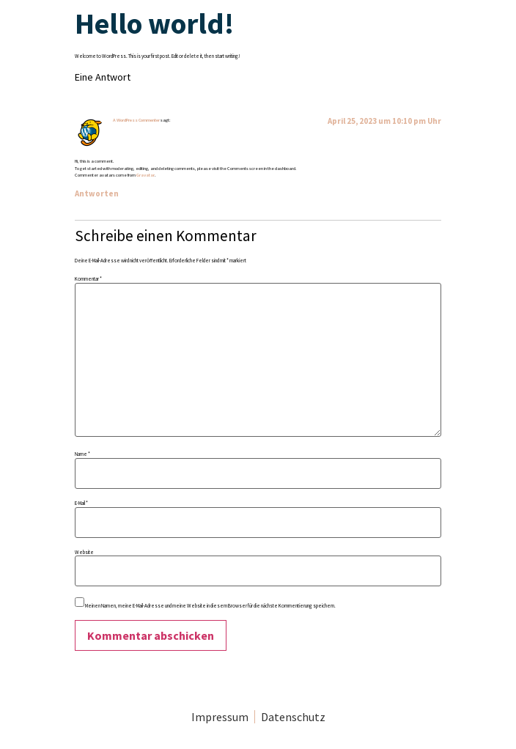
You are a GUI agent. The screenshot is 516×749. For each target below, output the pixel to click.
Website (84, 552)
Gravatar (145, 175)
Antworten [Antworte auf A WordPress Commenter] (97, 193)
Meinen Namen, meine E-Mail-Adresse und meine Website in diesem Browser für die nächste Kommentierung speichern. (210, 605)
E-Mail (81, 503)
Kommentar (88, 278)
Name (82, 454)
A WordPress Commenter (136, 120)
